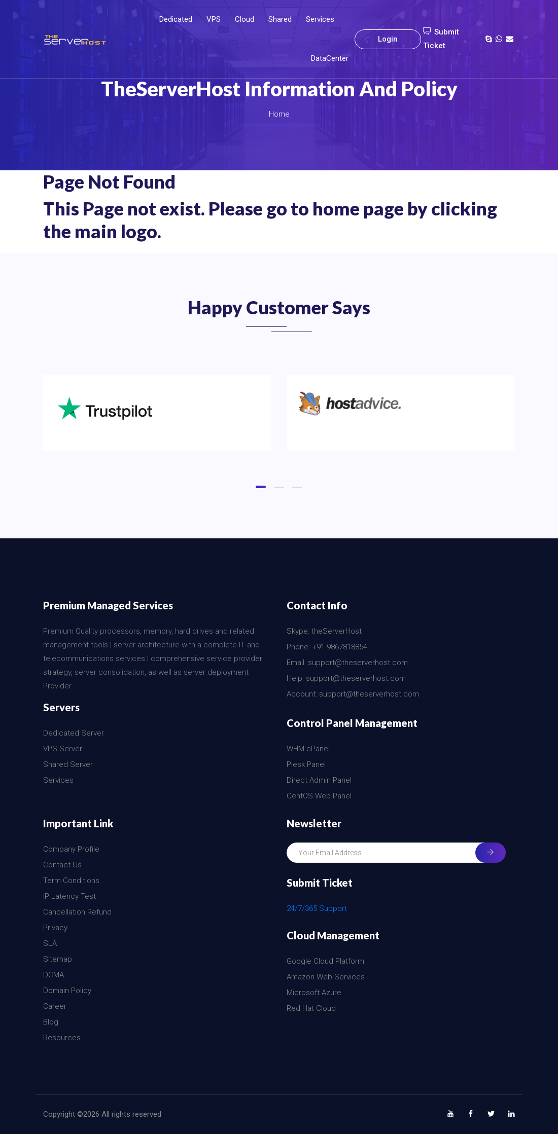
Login (388, 39)
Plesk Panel (306, 764)
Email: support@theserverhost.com (347, 662)
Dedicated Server (73, 733)
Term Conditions (71, 880)
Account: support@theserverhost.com (353, 694)
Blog (50, 1022)
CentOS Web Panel (319, 795)
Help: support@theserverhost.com (346, 678)
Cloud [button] (244, 19)
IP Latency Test (69, 896)
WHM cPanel (308, 748)
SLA (50, 943)
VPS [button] (213, 19)
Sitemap (57, 959)
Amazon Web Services (326, 976)
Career (54, 1006)
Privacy (55, 927)
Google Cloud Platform (325, 961)
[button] (261, 487)
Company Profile (71, 849)
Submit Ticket (441, 38)
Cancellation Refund (77, 912)
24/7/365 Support (317, 908)
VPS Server (62, 748)
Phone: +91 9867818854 (327, 646)
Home (279, 114)
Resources (62, 1037)
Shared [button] (280, 19)
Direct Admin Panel (319, 780)
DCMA (53, 974)
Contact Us (62, 864)
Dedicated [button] (175, 19)
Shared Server (68, 764)
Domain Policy (67, 990)
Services (320, 19)
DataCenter (329, 58)
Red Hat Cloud (311, 1008)
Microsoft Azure (314, 992)
